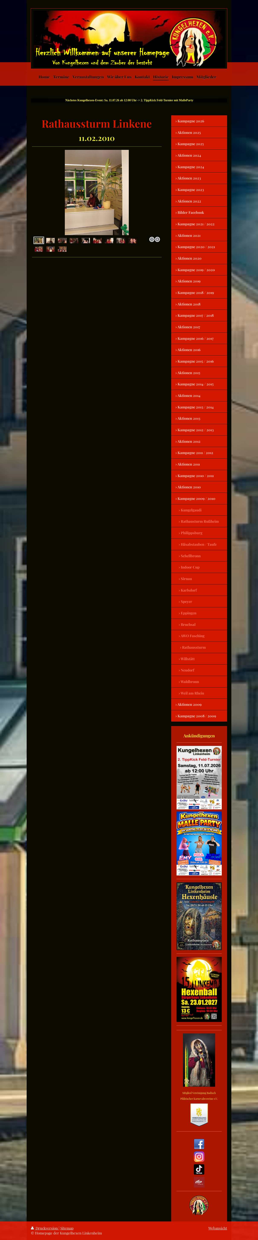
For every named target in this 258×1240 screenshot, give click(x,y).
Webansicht (217, 1228)
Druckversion (45, 1228)
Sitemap (67, 1228)
